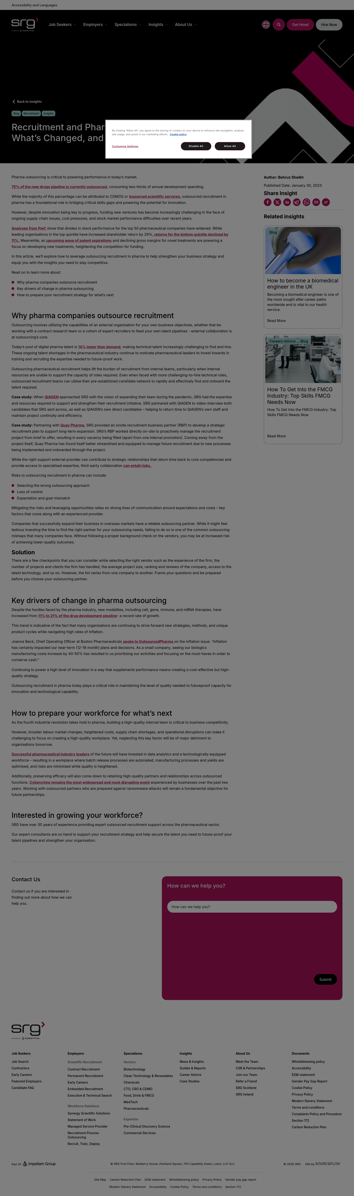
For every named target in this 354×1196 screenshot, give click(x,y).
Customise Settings (125, 146)
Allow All (230, 146)
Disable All (196, 146)
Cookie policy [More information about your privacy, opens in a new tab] (178, 134)
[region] (178, 139)
